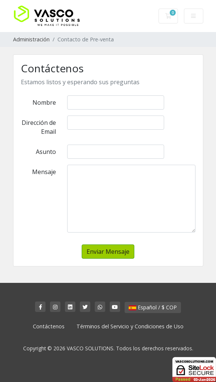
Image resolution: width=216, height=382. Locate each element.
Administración (31, 39)
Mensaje (44, 172)
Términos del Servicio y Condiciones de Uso (130, 326)
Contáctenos (49, 326)
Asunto (46, 152)
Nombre (44, 102)
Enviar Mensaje (108, 251)
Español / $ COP (153, 307)
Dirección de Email (39, 127)
